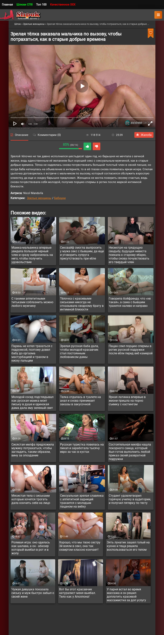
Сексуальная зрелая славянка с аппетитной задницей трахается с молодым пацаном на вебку (82, 501)
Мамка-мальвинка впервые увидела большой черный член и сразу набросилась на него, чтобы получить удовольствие (32, 255)
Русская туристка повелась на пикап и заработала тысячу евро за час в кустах (82, 448)
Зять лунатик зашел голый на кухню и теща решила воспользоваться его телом (128, 546)
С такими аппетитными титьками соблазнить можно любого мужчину (32, 302)
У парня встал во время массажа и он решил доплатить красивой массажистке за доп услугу (126, 594)
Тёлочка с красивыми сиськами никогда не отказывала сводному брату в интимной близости (82, 304)
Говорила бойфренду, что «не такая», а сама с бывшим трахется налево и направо (130, 302)
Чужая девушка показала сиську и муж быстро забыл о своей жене (32, 592)
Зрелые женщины (39, 198)
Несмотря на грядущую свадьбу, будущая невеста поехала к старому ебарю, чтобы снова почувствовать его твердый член (129, 255)
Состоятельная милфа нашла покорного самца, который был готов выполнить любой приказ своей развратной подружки (130, 452)
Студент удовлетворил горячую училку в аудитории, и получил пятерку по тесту (130, 499)
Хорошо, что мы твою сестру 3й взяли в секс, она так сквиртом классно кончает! (79, 546)
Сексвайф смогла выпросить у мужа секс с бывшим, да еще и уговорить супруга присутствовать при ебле (82, 253)
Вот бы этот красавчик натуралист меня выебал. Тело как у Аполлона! (77, 592)
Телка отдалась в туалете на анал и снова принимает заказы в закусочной (80, 400)
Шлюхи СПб (24, 4)
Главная (7, 4)
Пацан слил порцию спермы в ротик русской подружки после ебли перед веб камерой (131, 349)
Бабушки (60, 198)
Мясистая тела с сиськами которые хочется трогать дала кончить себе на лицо (30, 499)
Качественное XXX (62, 4)
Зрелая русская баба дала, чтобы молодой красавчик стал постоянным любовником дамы (79, 351)
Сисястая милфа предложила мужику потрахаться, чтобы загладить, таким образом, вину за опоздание (32, 450)
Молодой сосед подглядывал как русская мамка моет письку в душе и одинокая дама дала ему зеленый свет (32, 402)
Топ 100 (41, 4)
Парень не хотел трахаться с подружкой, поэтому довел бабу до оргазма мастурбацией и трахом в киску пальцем (31, 353)
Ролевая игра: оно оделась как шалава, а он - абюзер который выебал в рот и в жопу (30, 548)
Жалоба (144, 135)
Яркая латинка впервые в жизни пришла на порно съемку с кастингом (127, 400)
